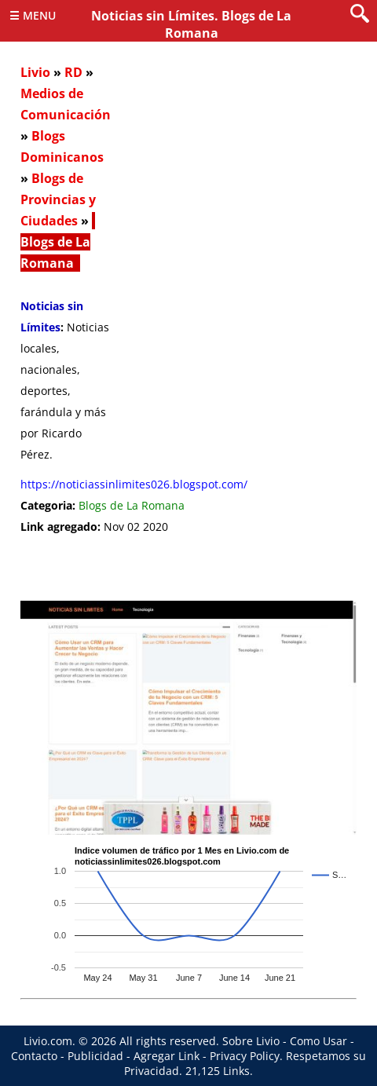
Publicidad (95, 1055)
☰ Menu (32, 15)
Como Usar (318, 1040)
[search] (359, 14)
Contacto (34, 1055)
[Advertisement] (188, 270)
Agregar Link (166, 1055)
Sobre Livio (251, 1040)
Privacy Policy (245, 1055)
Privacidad (151, 1070)
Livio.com (48, 1040)
